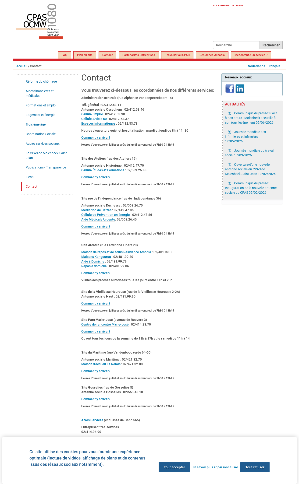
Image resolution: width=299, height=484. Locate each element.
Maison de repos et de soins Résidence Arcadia (116, 252)
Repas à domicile (94, 266)
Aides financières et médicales (40, 93)
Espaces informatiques (98, 123)
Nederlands (256, 66)
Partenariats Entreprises (138, 55)
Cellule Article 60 (94, 119)
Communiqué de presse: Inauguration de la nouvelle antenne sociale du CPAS (251, 187)
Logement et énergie (40, 115)
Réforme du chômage (41, 81)
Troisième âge (36, 124)
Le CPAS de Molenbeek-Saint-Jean (47, 155)
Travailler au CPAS (177, 55)
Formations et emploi (41, 105)
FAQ (64, 55)
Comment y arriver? (95, 137)
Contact (107, 55)
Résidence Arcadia (212, 55)
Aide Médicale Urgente (98, 219)
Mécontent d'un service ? (251, 55)
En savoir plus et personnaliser (215, 467)
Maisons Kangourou (96, 257)
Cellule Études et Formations (102, 170)
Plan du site (85, 55)
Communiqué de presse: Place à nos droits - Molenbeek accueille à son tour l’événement (251, 117)
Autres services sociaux (43, 143)
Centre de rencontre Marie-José (105, 324)
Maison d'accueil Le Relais (101, 364)
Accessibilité (221, 5)
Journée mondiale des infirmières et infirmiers (245, 136)
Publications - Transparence (46, 167)
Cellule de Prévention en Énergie (105, 215)
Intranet (237, 5)
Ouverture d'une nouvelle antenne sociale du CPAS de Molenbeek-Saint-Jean (250, 169)
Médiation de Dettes (96, 210)
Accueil (21, 66)
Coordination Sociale (41, 134)
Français (273, 66)
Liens (29, 177)
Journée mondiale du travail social (249, 153)
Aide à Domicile (92, 261)
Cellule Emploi (92, 114)
